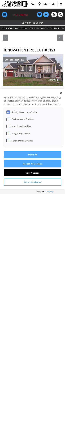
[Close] (61, 93)
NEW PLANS (34, 28)
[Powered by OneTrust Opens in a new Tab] (50, 192)
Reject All (32, 154)
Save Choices (33, 172)
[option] (33, 71)
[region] (32, 267)
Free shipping (21, 14)
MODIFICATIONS (57, 28)
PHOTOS (44, 28)
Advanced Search (32, 22)
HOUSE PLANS (7, 28)
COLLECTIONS (21, 28)
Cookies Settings (32, 182)
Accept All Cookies (32, 163)
